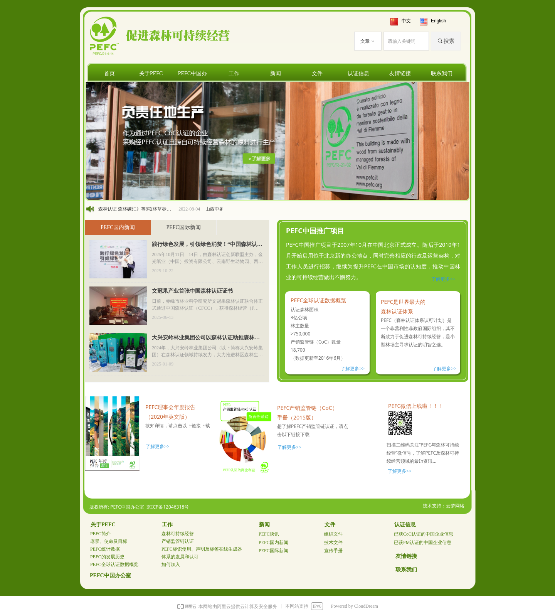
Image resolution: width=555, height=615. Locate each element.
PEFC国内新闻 (118, 227)
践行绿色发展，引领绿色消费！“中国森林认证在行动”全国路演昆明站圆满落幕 (207, 245)
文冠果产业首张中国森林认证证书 (192, 291)
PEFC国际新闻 (183, 227)
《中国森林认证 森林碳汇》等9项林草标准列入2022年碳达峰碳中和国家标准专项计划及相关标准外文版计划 (134, 209)
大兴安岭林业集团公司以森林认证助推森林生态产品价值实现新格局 (206, 338)
